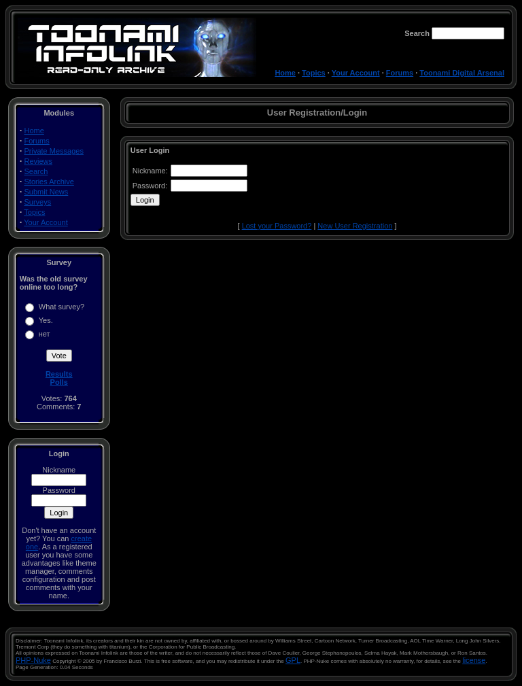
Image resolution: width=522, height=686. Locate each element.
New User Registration (354, 226)
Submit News (46, 192)
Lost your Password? (277, 226)
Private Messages (54, 151)
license (473, 660)
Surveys (38, 202)
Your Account (356, 73)
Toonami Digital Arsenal (461, 73)
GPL (292, 660)
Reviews (38, 161)
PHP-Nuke (33, 660)
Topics (314, 73)
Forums (399, 73)
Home (285, 73)
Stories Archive (49, 181)
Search (36, 171)
